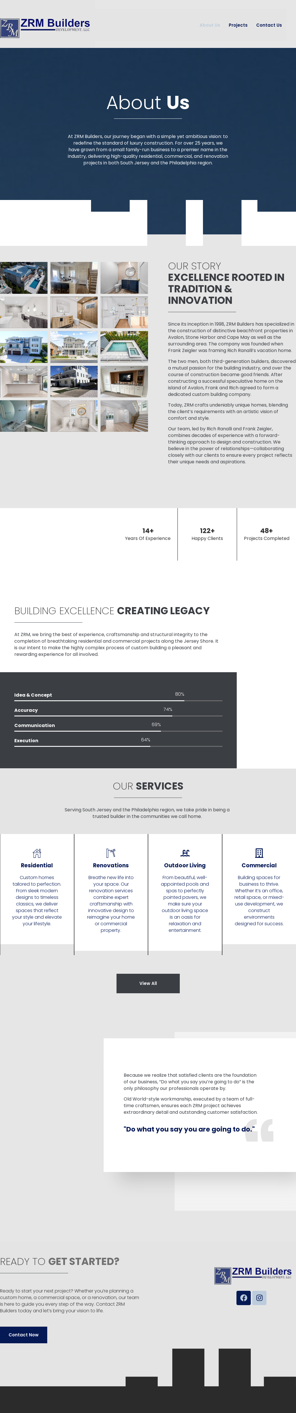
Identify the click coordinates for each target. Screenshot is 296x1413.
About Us (210, 25)
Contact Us (269, 25)
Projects (238, 25)
